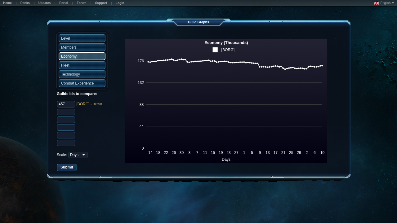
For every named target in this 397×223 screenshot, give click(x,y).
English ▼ (384, 3)
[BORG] (82, 104)
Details (97, 104)
